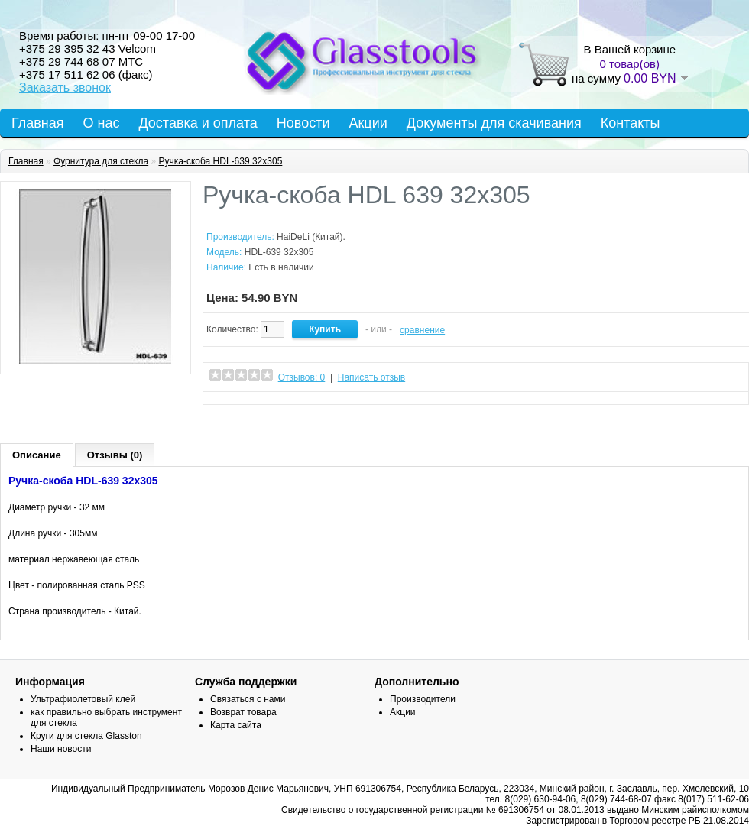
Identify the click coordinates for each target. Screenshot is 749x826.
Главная (37, 123)
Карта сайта (235, 725)
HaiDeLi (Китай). (311, 237)
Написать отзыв (371, 377)
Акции (368, 123)
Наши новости (61, 748)
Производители (423, 699)
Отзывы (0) (115, 455)
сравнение (422, 330)
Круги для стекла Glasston (86, 735)
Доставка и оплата (197, 123)
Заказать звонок (65, 87)
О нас (101, 123)
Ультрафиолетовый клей (83, 699)
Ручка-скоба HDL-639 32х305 (220, 161)
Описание (36, 455)
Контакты (630, 123)
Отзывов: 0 (302, 377)
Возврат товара (243, 712)
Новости (303, 123)
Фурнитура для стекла (101, 161)
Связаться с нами (247, 699)
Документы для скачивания (494, 123)
